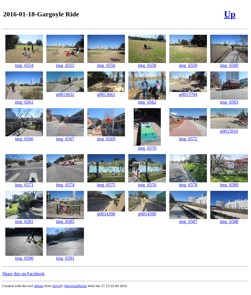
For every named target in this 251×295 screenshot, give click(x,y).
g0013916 (229, 129)
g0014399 (147, 211)
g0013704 (188, 92)
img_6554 (24, 63)
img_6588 (229, 219)
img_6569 (106, 136)
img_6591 (65, 256)
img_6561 (24, 100)
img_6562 (147, 100)
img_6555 (65, 63)
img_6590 (24, 256)
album (39, 286)
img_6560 (229, 63)
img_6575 (106, 182)
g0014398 (106, 211)
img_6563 (229, 100)
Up (229, 14)
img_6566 (24, 136)
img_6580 (229, 182)
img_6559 (188, 63)
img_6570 (147, 146)
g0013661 (106, 92)
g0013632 (65, 92)
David (56, 286)
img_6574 (65, 182)
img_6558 (147, 63)
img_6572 (188, 136)
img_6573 (24, 182)
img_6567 (65, 136)
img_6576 (147, 182)
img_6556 (106, 63)
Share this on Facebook (23, 273)
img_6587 (188, 219)
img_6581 (24, 219)
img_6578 (188, 182)
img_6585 (65, 219)
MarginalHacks (75, 286)
